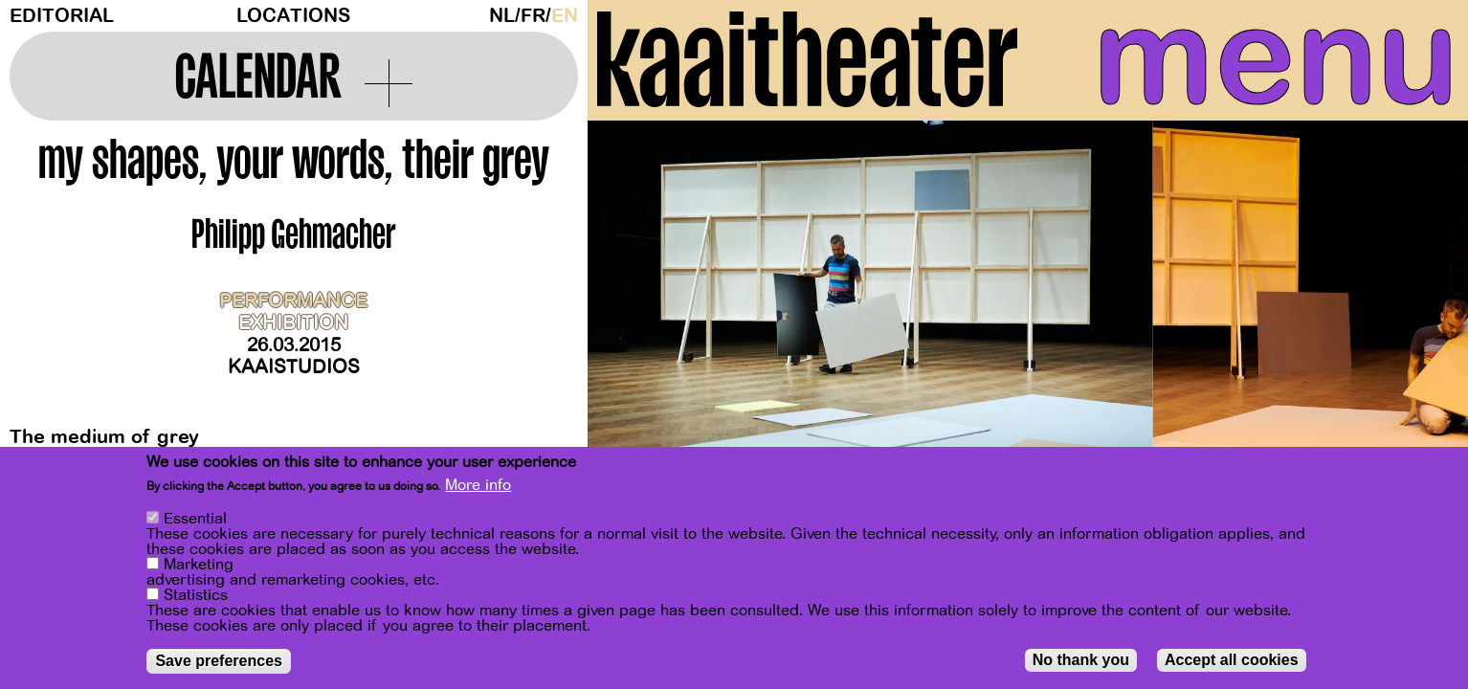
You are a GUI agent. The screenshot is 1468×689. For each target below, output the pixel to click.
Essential (195, 518)
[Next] (1420, 310)
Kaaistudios (294, 367)
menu (1275, 57)
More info (478, 485)
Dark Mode (475, 15)
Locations (293, 16)
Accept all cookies (1232, 660)
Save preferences (218, 661)
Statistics (196, 595)
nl (502, 16)
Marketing (199, 564)
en (564, 16)
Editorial (62, 16)
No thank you (1081, 660)
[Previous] (635, 310)
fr (533, 16)
